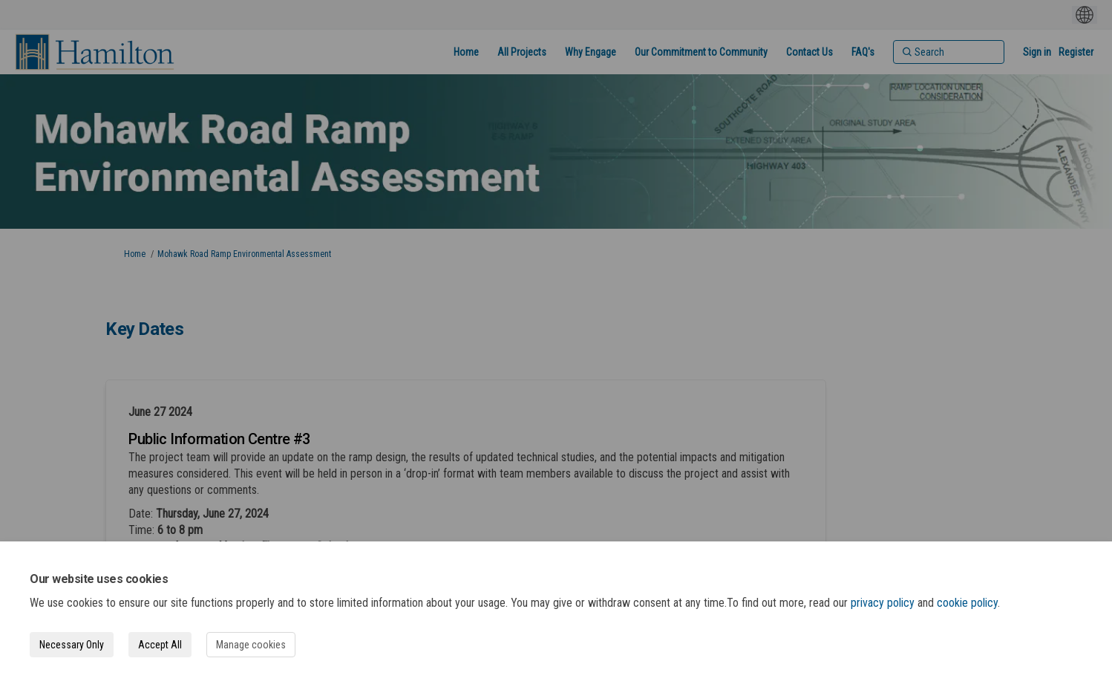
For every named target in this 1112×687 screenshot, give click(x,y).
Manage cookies (251, 645)
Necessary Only (71, 645)
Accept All (160, 645)
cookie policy (967, 603)
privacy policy (883, 603)
